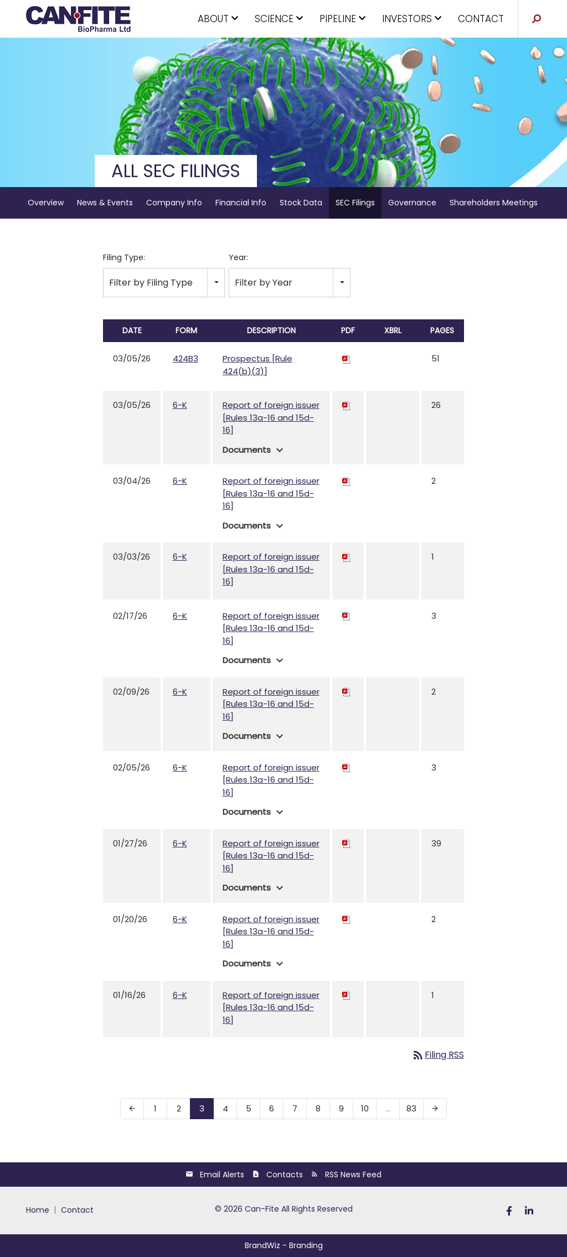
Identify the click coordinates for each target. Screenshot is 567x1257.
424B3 (185, 358)
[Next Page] (435, 1108)
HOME (37, 1209)
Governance (412, 202)
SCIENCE (277, 18)
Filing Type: (124, 257)
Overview (46, 202)
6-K (180, 405)
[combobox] (164, 282)
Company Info (174, 202)
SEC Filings (355, 202)
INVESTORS (410, 18)
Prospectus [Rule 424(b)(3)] (257, 365)
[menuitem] (40, 1210)
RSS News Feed (353, 1174)
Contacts (284, 1174)
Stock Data (301, 202)
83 (411, 1108)
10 (365, 1108)
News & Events (105, 202)
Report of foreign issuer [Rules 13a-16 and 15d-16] (271, 417)
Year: (238, 257)
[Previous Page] (132, 1108)
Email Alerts (222, 1174)
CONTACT (481, 18)
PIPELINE (341, 18)
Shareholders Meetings (494, 202)
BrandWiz (262, 1245)
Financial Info (240, 202)
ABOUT (216, 18)
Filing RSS (437, 1054)
